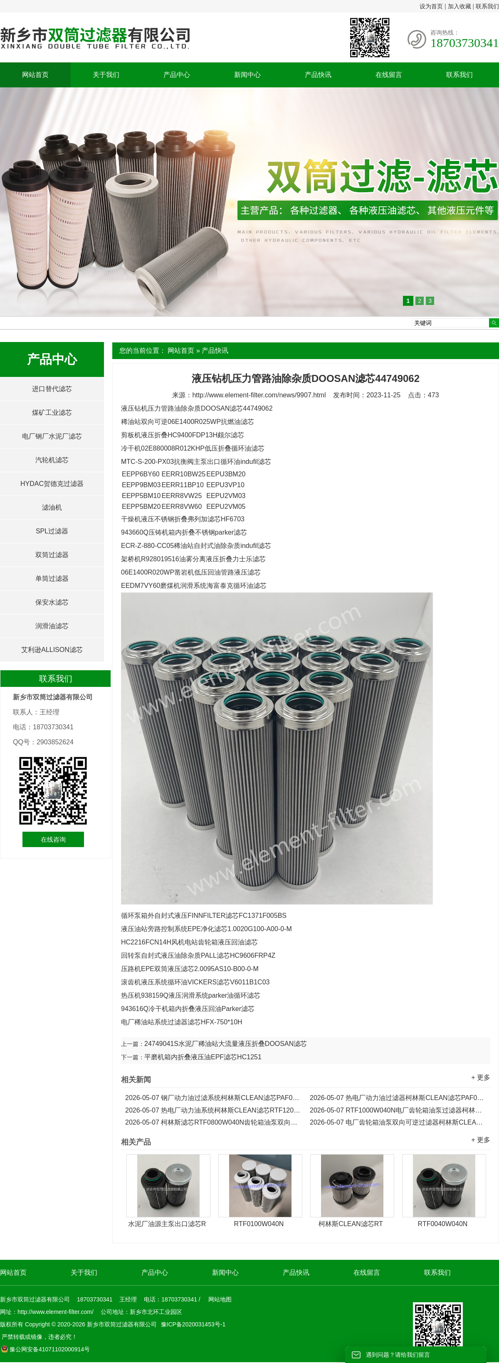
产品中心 (176, 74)
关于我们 (106, 74)
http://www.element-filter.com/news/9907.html (259, 395)
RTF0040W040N (443, 1223)
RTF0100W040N (259, 1223)
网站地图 (220, 1299)
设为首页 (431, 6)
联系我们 (487, 6)
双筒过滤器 (52, 554)
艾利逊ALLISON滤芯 (52, 649)
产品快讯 (318, 74)
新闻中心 (247, 74)
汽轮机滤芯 (52, 459)
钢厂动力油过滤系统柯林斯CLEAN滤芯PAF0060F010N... (213, 1097)
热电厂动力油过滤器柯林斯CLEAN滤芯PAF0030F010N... (398, 1097)
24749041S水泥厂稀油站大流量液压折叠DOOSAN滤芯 (225, 1043)
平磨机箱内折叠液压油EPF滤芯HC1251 (203, 1057)
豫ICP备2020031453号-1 (192, 1324)
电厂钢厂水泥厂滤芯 (52, 436)
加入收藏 (459, 6)
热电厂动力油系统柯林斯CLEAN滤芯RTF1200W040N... (213, 1110)
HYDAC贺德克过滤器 (52, 483)
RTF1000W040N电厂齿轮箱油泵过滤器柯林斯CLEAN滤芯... (398, 1110)
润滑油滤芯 (52, 625)
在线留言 (388, 74)
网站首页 (35, 74)
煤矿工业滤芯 (52, 412)
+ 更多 (480, 1077)
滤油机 (52, 507)
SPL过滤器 (52, 531)
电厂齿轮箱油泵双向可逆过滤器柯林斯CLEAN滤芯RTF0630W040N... (398, 1122)
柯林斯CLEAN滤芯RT (351, 1223)
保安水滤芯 (52, 602)
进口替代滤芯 (52, 388)
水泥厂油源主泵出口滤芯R (167, 1223)
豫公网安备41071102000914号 (45, 1349)
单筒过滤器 (52, 578)
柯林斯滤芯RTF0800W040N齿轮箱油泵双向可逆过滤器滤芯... (213, 1122)
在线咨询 (53, 839)
